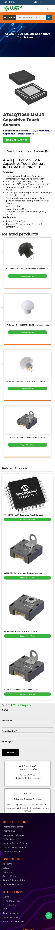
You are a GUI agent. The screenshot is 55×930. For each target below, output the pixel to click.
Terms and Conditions (13, 884)
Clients (6, 897)
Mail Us (10, 2)
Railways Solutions (11, 851)
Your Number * (27, 733)
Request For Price (16, 139)
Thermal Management (13, 827)
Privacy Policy (9, 876)
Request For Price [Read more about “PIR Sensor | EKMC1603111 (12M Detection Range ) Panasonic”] (27, 389)
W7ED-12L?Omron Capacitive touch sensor (23, 573)
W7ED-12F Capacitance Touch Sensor (20, 631)
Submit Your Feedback (13, 921)
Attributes (27, 151)
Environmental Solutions (14, 847)
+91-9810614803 (27, 775)
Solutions (9, 17)
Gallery (6, 868)
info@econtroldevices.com (28, 778)
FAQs (5, 909)
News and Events (11, 901)
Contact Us (8, 872)
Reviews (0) (41, 151)
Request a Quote (11, 913)
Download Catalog (11, 917)
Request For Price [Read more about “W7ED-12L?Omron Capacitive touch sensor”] (27, 445)
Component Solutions (13, 835)
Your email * (27, 722)
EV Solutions (9, 839)
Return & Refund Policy (14, 880)
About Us (7, 864)
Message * (27, 743)
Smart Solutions (10, 905)
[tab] (13, 151)
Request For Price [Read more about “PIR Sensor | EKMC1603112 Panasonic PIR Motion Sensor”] (27, 276)
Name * (27, 712)
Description (13, 151)
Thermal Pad (9, 831)
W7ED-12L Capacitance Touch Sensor (20, 690)
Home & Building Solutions (15, 843)
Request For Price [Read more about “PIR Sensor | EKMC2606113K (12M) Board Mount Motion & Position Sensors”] (27, 332)
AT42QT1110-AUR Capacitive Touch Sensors (23, 515)
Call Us (38, 2)
